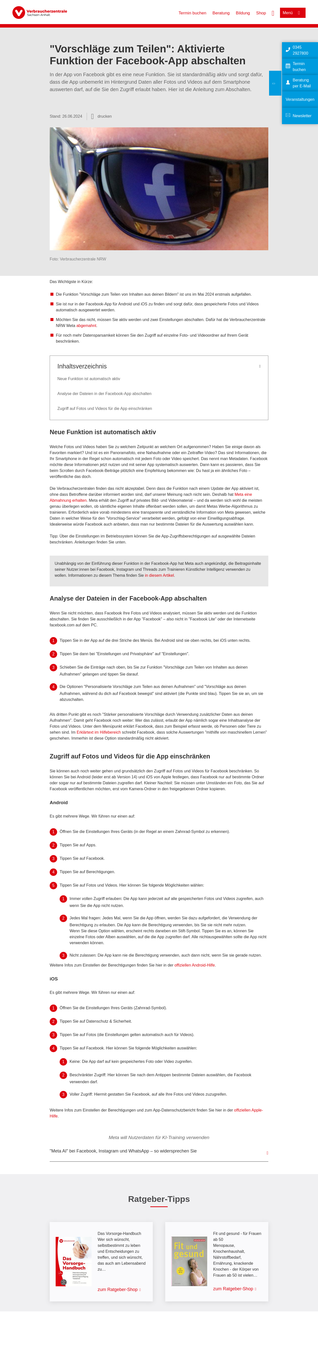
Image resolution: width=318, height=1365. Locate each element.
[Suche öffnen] (273, 12)
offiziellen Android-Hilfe (194, 965)
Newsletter (302, 116)
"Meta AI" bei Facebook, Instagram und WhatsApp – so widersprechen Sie (123, 1151)
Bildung (243, 13)
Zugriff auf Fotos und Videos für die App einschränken (104, 408)
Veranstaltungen (300, 99)
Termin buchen (192, 13)
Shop (261, 13)
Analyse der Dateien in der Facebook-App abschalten (104, 394)
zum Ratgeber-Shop (118, 1289)
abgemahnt (86, 325)
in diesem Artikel (159, 575)
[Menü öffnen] (293, 13)
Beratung (221, 13)
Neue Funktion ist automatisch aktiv (88, 379)
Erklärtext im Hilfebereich (99, 732)
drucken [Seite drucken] (105, 116)
